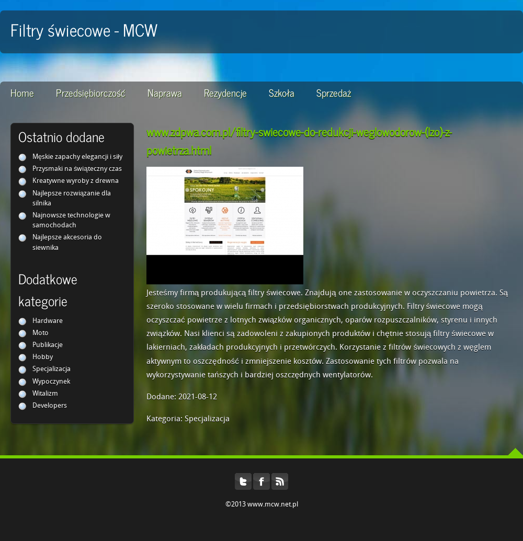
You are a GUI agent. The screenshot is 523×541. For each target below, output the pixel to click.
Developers (49, 405)
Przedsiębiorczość (91, 92)
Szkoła (281, 92)
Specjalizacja (51, 369)
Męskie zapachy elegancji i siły (77, 157)
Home (22, 92)
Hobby (42, 357)
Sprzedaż (333, 92)
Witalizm (45, 393)
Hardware (47, 321)
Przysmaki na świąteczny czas (77, 169)
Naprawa (164, 92)
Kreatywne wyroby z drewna (75, 181)
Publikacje (47, 345)
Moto (40, 333)
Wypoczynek (51, 381)
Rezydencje (225, 92)
